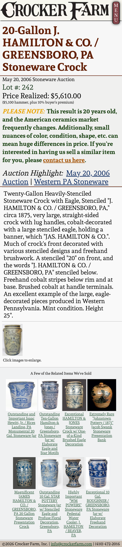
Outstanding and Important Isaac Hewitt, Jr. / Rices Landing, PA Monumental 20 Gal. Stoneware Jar (21, 425)
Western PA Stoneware (71, 181)
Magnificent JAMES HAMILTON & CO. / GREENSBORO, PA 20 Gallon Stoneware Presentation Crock (24, 509)
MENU (116, 13)
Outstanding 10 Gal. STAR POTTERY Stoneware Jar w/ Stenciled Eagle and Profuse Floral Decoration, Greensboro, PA (49, 511)
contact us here (64, 160)
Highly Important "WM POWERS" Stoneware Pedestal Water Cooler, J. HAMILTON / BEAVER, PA (73, 513)
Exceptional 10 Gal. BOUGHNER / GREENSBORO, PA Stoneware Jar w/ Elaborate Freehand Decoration (98, 509)
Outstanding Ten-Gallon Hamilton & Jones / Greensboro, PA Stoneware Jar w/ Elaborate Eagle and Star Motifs (49, 433)
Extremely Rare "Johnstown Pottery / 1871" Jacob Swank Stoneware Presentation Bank (101, 427)
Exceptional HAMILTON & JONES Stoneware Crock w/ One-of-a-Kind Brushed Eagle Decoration (74, 429)
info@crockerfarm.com (71, 543)
